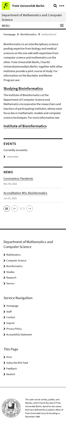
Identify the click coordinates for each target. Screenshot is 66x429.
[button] (7, 208)
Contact (10, 317)
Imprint (10, 323)
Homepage (9, 34)
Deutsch (10, 374)
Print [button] (9, 357)
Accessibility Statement (19, 334)
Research (11, 277)
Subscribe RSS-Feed (17, 362)
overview (11, 156)
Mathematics (13, 254)
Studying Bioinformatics (23, 88)
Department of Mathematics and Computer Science (32, 17)
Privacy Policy (14, 328)
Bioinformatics (28, 34)
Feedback (11, 368)
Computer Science (16, 260)
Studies (10, 272)
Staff (9, 311)
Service (10, 283)
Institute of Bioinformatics (25, 126)
